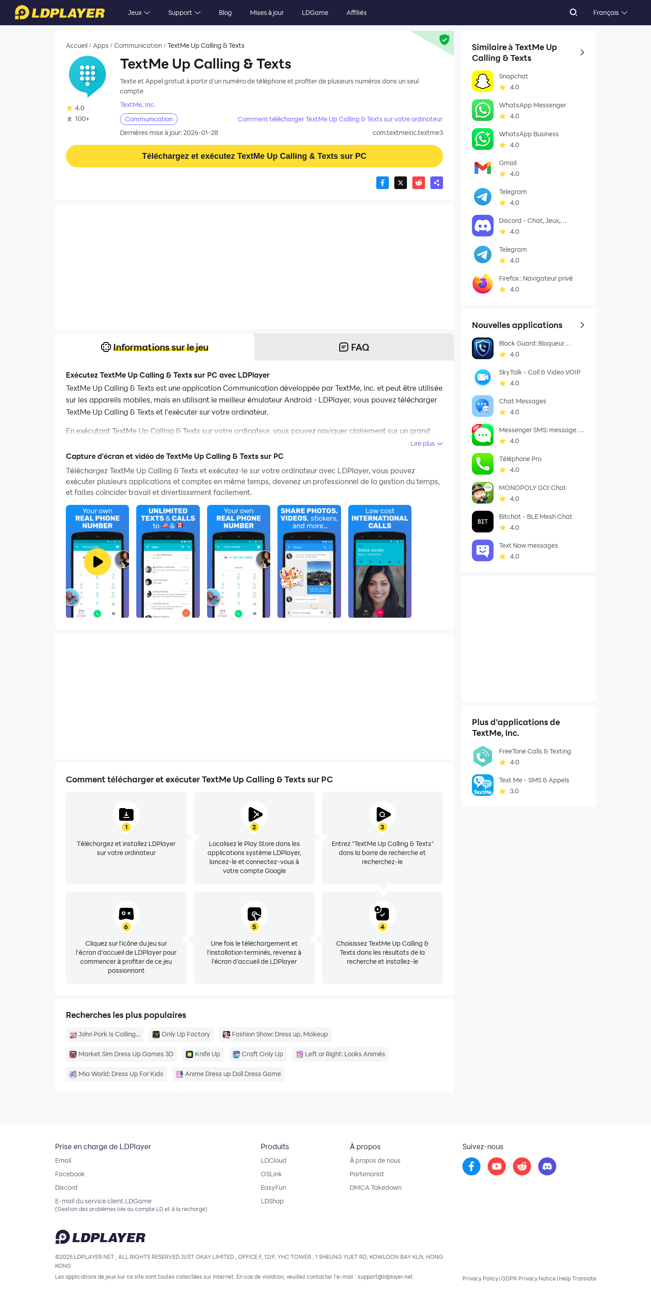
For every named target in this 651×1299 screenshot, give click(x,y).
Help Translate (577, 1278)
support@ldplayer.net (385, 1276)
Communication (138, 46)
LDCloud (273, 1160)
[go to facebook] (471, 1166)
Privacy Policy (480, 1278)
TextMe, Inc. (137, 105)
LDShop (272, 1201)
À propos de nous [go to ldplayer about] (375, 1160)
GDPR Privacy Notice (528, 1278)
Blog (225, 12)
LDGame (315, 12)
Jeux (135, 12)
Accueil (77, 46)
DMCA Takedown (376, 1187)
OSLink (271, 1174)
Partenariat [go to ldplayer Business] (367, 1174)
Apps (101, 46)
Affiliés (356, 12)
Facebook (70, 1174)
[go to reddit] (522, 1166)
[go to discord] (547, 1166)
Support (180, 12)
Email (63, 1160)
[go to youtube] (497, 1166)
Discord (66, 1187)
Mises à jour (267, 12)
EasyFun (273, 1187)
